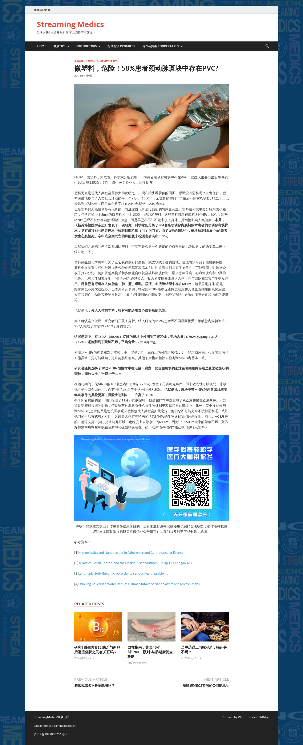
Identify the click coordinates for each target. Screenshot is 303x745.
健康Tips (59, 46)
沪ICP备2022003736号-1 (50, 734)
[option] (151, 484)
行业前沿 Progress (121, 46)
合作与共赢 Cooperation (160, 46)
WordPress (245, 717)
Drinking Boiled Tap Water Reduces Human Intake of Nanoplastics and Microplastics (139, 584)
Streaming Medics (70, 24)
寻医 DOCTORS (86, 46)
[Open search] (267, 46)
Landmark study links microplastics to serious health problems (123, 573)
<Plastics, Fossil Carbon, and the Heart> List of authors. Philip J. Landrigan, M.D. (136, 563)
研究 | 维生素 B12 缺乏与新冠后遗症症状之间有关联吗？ (97, 649)
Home (41, 46)
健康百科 (79, 61)
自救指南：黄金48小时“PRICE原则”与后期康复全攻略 (150, 652)
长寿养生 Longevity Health (102, 61)
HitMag (264, 717)
